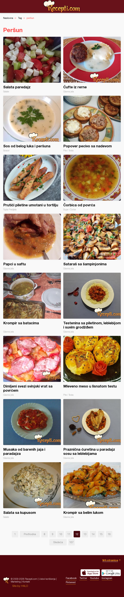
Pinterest (71, 582)
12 (76, 534)
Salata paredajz (32, 65)
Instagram (107, 578)
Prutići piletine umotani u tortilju (32, 183)
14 (93, 534)
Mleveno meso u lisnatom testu (92, 366)
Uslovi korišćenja (47, 578)
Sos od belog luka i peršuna (32, 124)
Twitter (83, 578)
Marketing (16, 581)
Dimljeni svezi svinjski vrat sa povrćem (32, 366)
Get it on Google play (111, 572)
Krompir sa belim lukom (92, 490)
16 (109, 534)
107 (71, 542)
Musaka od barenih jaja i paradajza (32, 429)
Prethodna (30, 534)
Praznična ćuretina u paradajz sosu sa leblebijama (92, 429)
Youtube (94, 578)
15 (101, 534)
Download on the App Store (90, 572)
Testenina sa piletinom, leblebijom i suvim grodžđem (92, 303)
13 (84, 534)
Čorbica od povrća (92, 183)
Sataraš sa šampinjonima (92, 242)
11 (68, 534)
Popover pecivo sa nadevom (92, 124)
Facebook (71, 578)
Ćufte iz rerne (92, 65)
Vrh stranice (110, 560)
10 (60, 534)
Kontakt (26, 581)
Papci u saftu (32, 242)
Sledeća (58, 542)
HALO (24, 585)
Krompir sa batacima (32, 303)
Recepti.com (62, 6)
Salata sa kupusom (32, 490)
